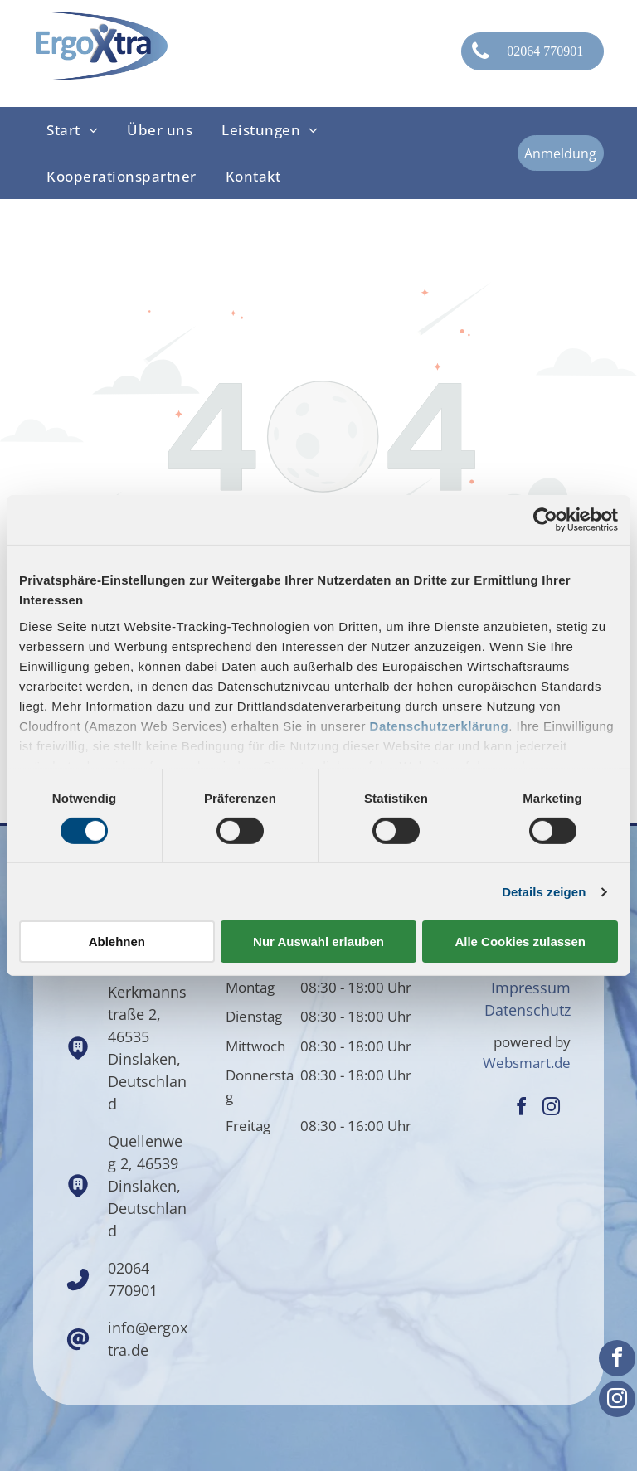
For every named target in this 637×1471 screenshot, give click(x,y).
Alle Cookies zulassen (520, 942)
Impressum (531, 988)
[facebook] (617, 1360)
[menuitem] (73, 130)
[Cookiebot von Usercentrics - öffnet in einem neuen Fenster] (545, 519)
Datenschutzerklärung (439, 725)
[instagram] (617, 1401)
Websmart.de (527, 1062)
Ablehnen (117, 942)
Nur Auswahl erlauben (318, 942)
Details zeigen (544, 892)
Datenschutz (527, 1010)
